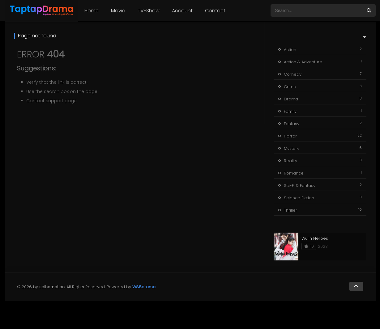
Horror (290, 136)
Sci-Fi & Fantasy (299, 185)
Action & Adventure (303, 62)
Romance (294, 173)
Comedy (292, 74)
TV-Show (149, 10)
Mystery (291, 148)
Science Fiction (299, 198)
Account (182, 10)
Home (91, 10)
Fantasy (291, 124)
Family (290, 111)
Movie (118, 10)
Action (290, 50)
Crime (290, 87)
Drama (291, 99)
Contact (215, 10)
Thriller (290, 210)
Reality (290, 161)
